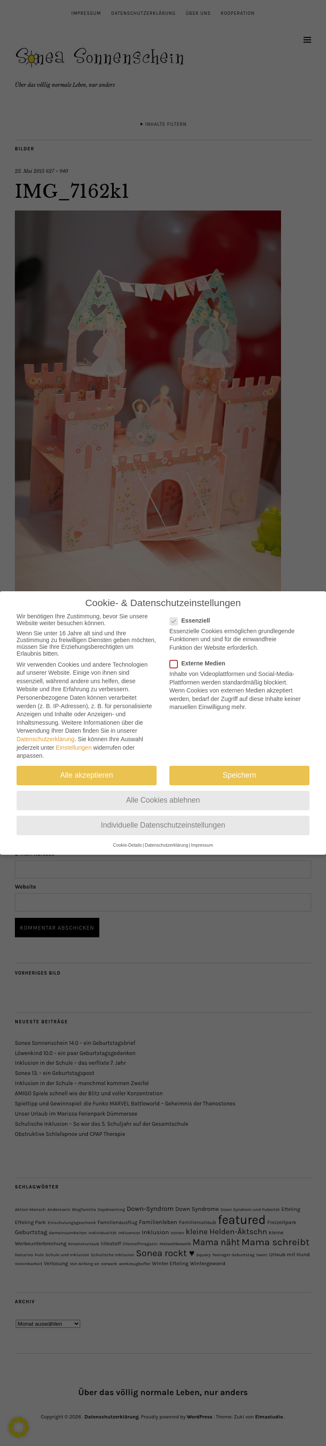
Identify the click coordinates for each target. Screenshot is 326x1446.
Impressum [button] (202, 837)
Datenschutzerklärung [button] (166, 837)
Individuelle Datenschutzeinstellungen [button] (163, 817)
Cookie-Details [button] (127, 837)
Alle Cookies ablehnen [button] (163, 792)
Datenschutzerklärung (45, 731)
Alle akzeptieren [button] (86, 767)
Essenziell (193, 612)
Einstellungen (74, 740)
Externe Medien (200, 655)
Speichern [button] (239, 767)
